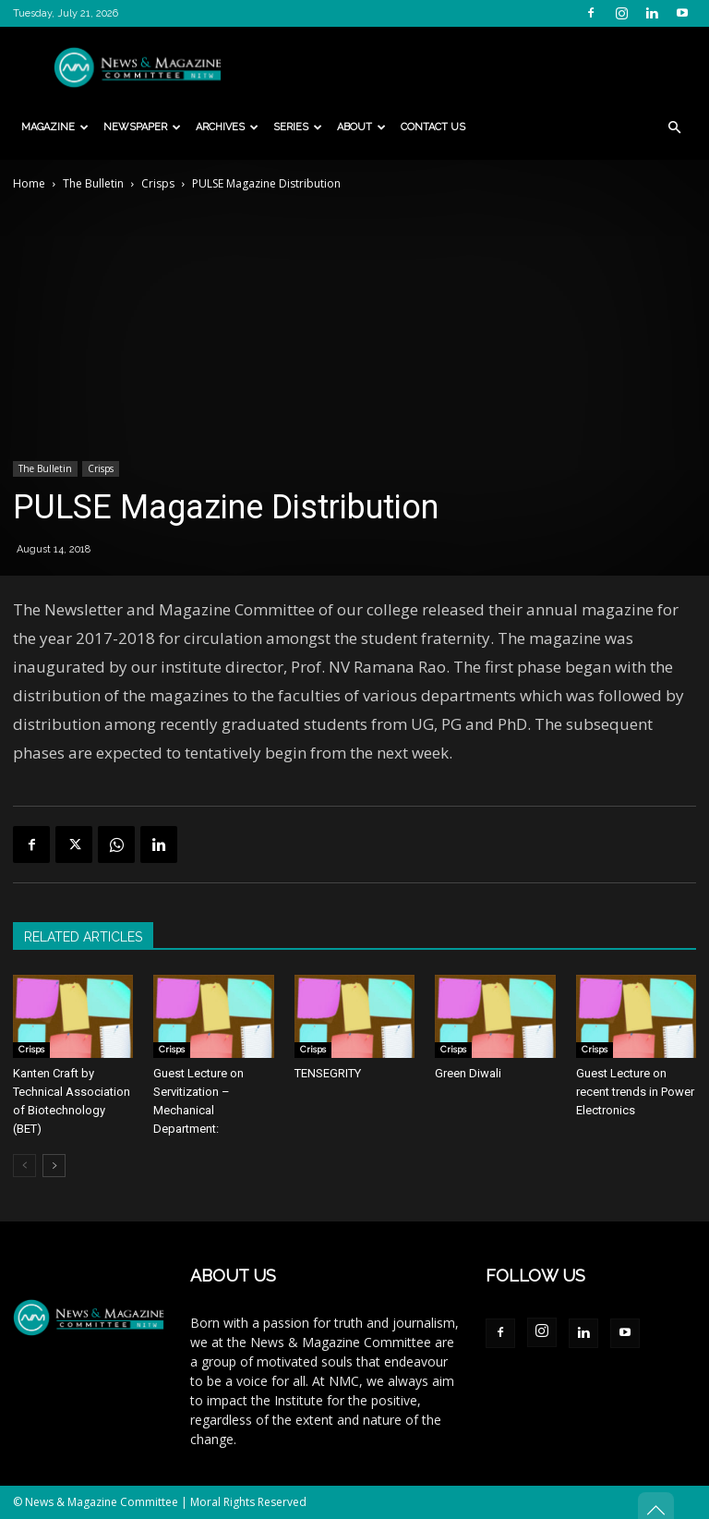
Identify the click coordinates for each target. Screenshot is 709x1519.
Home (29, 183)
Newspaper (142, 127)
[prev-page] (24, 1165)
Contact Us (433, 127)
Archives (227, 127)
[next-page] (54, 1165)
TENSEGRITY (327, 1073)
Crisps (157, 183)
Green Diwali (468, 1073)
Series (297, 127)
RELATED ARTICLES (83, 937)
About (361, 127)
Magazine (55, 127)
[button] (674, 128)
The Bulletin (93, 183)
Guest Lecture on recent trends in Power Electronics (635, 1091)
